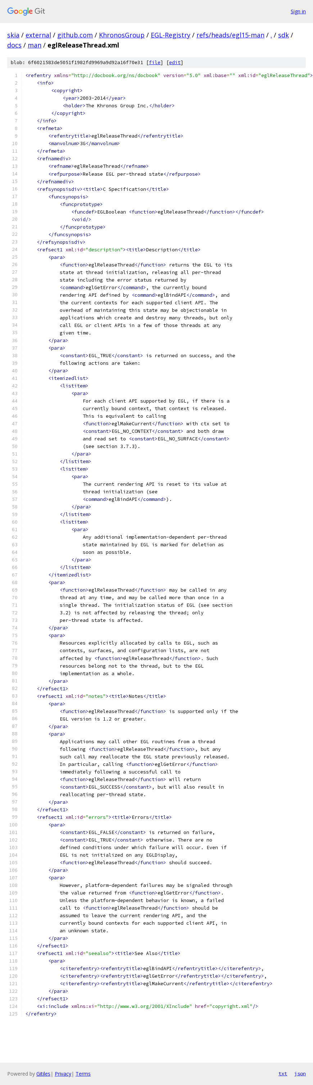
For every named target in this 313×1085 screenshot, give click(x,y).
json (300, 1073)
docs (14, 45)
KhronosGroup (122, 35)
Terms (83, 1073)
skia (13, 35)
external (38, 35)
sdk (283, 35)
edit (175, 62)
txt (282, 1073)
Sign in (298, 11)
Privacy (63, 1073)
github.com (75, 35)
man (34, 45)
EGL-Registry (170, 35)
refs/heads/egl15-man (230, 35)
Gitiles (43, 1073)
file (154, 62)
